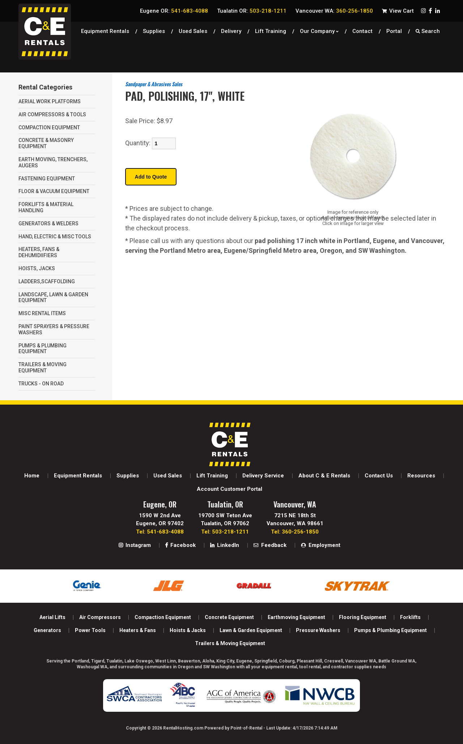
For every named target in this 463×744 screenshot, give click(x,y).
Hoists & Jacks (188, 630)
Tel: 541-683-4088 (160, 531)
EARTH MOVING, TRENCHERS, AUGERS (53, 162)
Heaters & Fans (137, 630)
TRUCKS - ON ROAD (41, 383)
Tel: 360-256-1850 (295, 531)
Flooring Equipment (362, 617)
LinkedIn (224, 545)
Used (193, 31)
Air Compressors (100, 617)
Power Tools (90, 630)
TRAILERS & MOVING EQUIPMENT (42, 367)
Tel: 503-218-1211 (225, 531)
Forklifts (410, 617)
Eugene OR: (174, 11)
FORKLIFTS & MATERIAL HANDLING (45, 207)
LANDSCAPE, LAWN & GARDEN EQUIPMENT (53, 298)
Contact (362, 31)
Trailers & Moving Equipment (230, 643)
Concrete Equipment (229, 617)
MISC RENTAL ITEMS (42, 313)
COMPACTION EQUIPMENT (49, 127)
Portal (394, 31)
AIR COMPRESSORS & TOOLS (52, 114)
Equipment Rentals (105, 31)
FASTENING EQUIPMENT (46, 178)
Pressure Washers (318, 630)
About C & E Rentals (324, 475)
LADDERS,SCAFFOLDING (46, 281)
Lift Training (270, 31)
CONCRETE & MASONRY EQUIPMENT (46, 143)
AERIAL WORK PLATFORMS (49, 101)
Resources (421, 475)
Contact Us (379, 475)
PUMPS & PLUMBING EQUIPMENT (42, 349)
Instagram (135, 545)
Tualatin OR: (251, 11)
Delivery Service (263, 475)
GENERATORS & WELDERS (48, 223)
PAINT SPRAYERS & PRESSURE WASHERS (53, 329)
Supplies (154, 31)
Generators (47, 630)
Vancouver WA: (334, 11)
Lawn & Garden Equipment (251, 630)
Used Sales (167, 475)
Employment (320, 545)
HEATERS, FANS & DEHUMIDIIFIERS (38, 252)
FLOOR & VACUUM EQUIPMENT (53, 191)
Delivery (231, 31)
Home (31, 475)
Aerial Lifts (52, 617)
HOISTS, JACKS (36, 268)
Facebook (180, 545)
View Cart (398, 11)
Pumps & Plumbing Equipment (390, 630)
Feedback (270, 545)
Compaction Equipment (163, 617)
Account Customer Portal (229, 489)
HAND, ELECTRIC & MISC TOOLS (54, 236)
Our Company (319, 31)
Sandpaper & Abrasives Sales (153, 84)
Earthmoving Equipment (296, 617)
